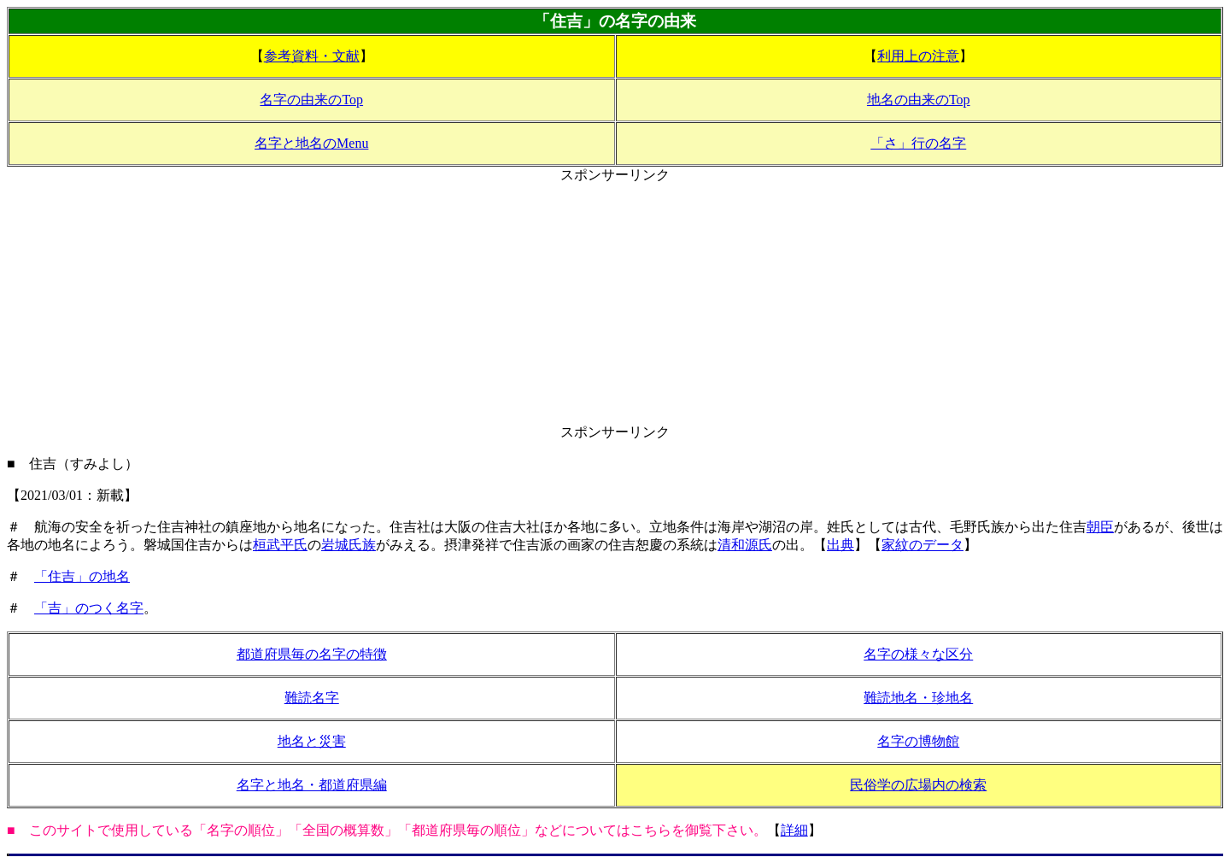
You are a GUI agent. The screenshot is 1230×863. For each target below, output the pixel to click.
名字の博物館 (918, 741)
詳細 (794, 830)
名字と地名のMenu (311, 143)
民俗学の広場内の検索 (918, 785)
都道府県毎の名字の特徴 (312, 654)
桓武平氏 (280, 544)
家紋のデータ (923, 544)
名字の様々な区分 (918, 654)
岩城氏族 (348, 544)
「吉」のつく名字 (89, 608)
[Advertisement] (615, 304)
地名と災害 (312, 741)
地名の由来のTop (918, 99)
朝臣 (1100, 527)
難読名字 (311, 697)
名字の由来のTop (311, 99)
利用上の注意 (918, 56)
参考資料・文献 (312, 56)
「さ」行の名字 (918, 143)
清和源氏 (745, 544)
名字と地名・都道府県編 (312, 785)
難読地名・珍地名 (918, 697)
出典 (840, 544)
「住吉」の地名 (82, 576)
